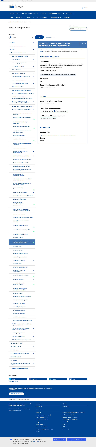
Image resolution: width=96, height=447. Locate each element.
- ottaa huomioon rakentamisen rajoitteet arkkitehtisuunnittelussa (22, 179)
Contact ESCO (39, 406)
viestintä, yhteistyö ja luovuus (50, 49)
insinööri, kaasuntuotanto (47, 111)
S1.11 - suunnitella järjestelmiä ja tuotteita (21, 90)
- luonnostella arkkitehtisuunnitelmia (21, 162)
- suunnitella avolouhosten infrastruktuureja (23, 217)
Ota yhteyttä (67, 17)
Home (10, 22)
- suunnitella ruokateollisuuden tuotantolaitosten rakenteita (20, 289)
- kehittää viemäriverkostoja (19, 139)
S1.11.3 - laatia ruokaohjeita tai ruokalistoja (22, 106)
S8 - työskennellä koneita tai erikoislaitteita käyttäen (20, 364)
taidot (41, 49)
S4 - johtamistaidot (14, 350)
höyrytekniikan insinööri (60, 111)
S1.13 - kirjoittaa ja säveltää (18, 333)
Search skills (12, 34)
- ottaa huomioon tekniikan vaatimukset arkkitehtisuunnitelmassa (22, 184)
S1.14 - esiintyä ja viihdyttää (18, 336)
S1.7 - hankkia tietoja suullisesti (19, 80)
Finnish (84, 8)
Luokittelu (29, 17)
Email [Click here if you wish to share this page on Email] (74, 379)
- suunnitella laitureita (18, 237)
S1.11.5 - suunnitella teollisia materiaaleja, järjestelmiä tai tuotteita (22, 324)
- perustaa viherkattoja (18, 188)
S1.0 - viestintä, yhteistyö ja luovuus (20, 56)
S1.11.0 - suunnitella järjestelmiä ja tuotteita (22, 93)
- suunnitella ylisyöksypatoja (19, 306)
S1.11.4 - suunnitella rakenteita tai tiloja (21, 109)
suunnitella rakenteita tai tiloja (48, 103)
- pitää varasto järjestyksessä (19, 199)
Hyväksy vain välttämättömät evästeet (76, 439)
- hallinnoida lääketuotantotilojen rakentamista (20, 122)
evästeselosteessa (35, 441)
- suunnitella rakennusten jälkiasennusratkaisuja (18, 283)
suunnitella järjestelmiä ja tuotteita (66, 49)
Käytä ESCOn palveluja (41, 17)
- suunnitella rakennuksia (18, 279)
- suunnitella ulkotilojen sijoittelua (20, 300)
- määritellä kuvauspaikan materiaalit (21, 166)
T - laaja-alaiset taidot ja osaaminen (19, 368)
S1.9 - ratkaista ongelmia (17, 86)
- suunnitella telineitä (17, 293)
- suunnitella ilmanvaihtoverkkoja (20, 225)
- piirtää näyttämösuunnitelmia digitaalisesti (23, 195)
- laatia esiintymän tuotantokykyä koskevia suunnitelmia (22, 144)
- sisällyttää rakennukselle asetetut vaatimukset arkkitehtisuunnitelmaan (21, 210)
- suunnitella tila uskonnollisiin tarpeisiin (22, 296)
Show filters (49, 37)
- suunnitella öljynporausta (19, 260)
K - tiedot (12, 42)
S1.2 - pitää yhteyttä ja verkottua (19, 63)
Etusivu (11, 17)
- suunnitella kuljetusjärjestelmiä (20, 234)
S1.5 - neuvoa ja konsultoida (18, 73)
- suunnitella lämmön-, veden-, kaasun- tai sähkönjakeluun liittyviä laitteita (22, 242)
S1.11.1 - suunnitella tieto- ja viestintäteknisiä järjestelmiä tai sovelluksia (22, 97)
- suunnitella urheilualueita (19, 303)
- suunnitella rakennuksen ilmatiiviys (21, 275)
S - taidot (12, 49)
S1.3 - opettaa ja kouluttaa (18, 66)
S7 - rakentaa (13, 360)
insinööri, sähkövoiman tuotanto (48, 118)
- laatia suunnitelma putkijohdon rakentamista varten (20, 152)
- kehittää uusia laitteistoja (19, 135)
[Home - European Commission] (18, 6)
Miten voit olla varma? (27, 0)
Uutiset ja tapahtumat (56, 17)
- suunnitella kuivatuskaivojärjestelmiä (21, 229)
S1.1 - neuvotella (16, 59)
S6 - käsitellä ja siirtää (15, 356)
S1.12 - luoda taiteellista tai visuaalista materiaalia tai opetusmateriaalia (20, 329)
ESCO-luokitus (16, 22)
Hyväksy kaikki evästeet (59, 439)
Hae (39, 37)
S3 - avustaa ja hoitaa (15, 346)
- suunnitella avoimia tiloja (19, 214)
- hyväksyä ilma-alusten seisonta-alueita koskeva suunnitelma (22, 131)
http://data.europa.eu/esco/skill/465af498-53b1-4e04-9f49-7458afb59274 (57, 135)
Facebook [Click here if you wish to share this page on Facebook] (34, 379)
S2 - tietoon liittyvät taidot (16, 343)
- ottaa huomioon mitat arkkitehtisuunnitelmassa (18, 175)
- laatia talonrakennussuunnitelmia (21, 156)
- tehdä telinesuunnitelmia (19, 310)
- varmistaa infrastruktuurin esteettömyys (22, 320)
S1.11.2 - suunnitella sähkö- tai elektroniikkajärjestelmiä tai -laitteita (20, 102)
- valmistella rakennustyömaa (19, 317)
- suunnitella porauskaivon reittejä (20, 267)
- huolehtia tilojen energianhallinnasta (21, 126)
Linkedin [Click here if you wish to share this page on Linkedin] (54, 379)
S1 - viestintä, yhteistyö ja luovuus (18, 52)
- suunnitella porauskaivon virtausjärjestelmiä (19, 271)
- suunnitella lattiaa (17, 246)
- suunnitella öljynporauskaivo (19, 256)
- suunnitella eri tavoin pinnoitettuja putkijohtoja (21, 221)
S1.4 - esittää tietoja (16, 69)
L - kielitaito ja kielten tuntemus (18, 46)
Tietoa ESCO (19, 17)
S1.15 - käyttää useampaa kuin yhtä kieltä (21, 339)
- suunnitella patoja (17, 263)
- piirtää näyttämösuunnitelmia (20, 192)
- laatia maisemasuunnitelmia (19, 148)
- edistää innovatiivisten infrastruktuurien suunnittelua (22, 113)
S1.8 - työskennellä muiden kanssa (20, 83)
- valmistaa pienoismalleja (19, 313)
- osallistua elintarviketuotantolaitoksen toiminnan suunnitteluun (22, 170)
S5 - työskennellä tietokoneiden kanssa (19, 353)
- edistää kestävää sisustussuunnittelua (22, 117)
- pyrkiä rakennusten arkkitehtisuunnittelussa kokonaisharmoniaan (18, 204)
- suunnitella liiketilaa (17, 250)
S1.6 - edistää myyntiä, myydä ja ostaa (21, 76)
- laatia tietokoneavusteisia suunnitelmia (22, 159)
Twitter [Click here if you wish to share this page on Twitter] (13, 379)
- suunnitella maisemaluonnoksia (20, 253)
